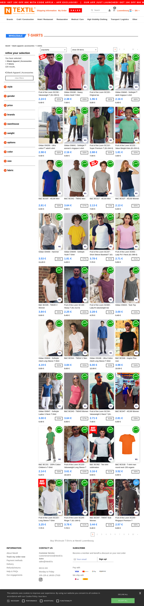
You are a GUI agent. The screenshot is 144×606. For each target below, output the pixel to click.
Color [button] (10, 146)
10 (133, 44)
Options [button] (11, 137)
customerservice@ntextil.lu (51, 550)
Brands (10, 19)
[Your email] (85, 553)
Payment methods (14, 555)
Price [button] (10, 100)
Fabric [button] (10, 165)
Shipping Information (47, 10)
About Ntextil (12, 547)
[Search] (98, 10)
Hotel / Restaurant (45, 19)
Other (134, 19)
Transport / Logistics (120, 19)
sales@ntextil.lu (46, 556)
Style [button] (9, 81)
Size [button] (9, 155)
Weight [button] (10, 127)
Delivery (10, 558)
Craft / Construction (25, 19)
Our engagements (14, 569)
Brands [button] (11, 109)
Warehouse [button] (13, 118)
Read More (43, 596)
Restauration (62, 19)
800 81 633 (44, 562)
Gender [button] (11, 90)
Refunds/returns (14, 562)
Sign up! (103, 554)
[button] (110, 10)
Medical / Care (77, 19)
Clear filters (19, 73)
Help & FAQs (12, 566)
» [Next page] (137, 44)
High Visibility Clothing (97, 19)
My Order (62, 10)
